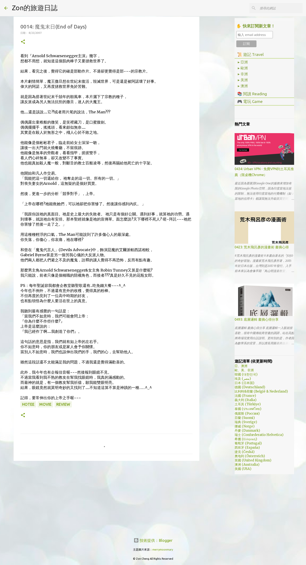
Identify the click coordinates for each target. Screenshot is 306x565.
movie (45, 404)
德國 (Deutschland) (250, 387)
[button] (23, 42)
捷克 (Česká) (245, 452)
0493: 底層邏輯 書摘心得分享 (257, 319)
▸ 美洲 (243, 80)
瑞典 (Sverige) (246, 422)
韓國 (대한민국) (246, 374)
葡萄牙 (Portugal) (248, 443)
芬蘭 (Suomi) (245, 418)
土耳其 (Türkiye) (248, 404)
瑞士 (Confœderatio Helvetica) (259, 435)
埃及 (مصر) (243, 379)
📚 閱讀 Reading (252, 93)
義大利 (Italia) (245, 400)
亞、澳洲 (241, 366)
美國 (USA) (243, 469)
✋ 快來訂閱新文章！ (255, 26)
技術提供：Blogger (153, 540)
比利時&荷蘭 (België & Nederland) (261, 391)
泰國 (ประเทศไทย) (248, 409)
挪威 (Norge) (245, 426)
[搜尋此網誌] (280, 8)
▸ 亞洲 (243, 62)
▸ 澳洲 (243, 86)
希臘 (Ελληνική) (246, 439)
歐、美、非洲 (244, 370)
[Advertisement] (106, 497)
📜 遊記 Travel (250, 54)
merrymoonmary (162, 549)
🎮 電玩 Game (250, 101)
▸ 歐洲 (243, 68)
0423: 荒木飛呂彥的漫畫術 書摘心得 (262, 247)
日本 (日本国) (244, 383)
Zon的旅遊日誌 (35, 7)
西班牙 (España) (247, 447)
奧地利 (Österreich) (250, 456)
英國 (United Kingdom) (253, 460)
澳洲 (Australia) (247, 465)
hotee (28, 404)
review (63, 404)
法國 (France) (245, 396)
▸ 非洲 (243, 74)
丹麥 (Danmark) (247, 430)
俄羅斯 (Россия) (247, 413)
